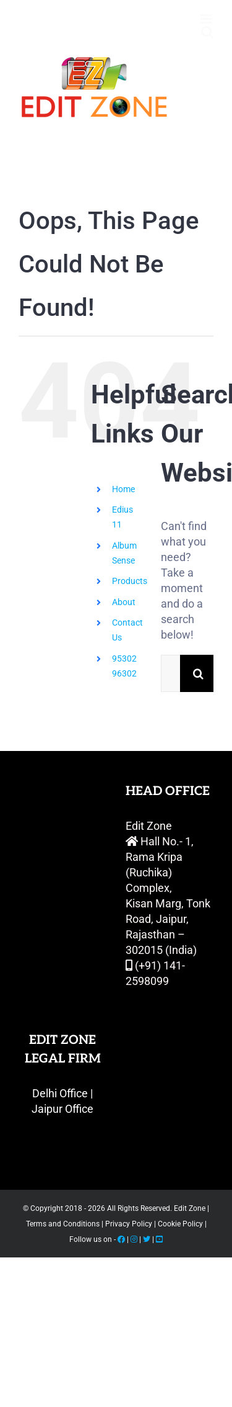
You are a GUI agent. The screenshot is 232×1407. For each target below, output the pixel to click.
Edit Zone (190, 1208)
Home (123, 489)
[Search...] (170, 673)
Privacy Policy (128, 1224)
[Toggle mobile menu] (206, 18)
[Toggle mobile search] (207, 31)
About (123, 602)
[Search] (198, 673)
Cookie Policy (181, 1224)
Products (129, 581)
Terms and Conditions (63, 1224)
